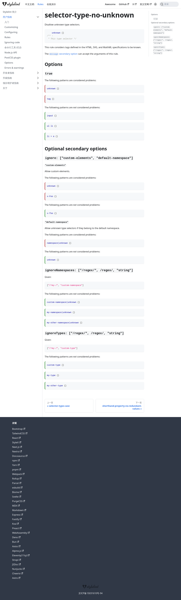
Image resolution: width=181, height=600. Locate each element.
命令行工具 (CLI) (13, 47)
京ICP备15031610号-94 (90, 593)
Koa (15, 523)
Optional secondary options (162, 22)
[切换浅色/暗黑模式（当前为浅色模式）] (155, 4)
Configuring (11, 32)
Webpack (18, 474)
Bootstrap (18, 428)
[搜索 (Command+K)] (169, 4)
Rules (40, 4)
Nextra (17, 451)
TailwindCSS (19, 433)
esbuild (17, 487)
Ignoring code (12, 42)
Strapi (16, 559)
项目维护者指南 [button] (11, 83)
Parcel (16, 483)
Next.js (17, 447)
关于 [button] (5, 88)
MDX (16, 505)
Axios (16, 546)
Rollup (16, 478)
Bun (15, 541)
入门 (7, 22)
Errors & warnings (14, 67)
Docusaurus (19, 456)
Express (17, 514)
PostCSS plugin (13, 57)
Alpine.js (18, 550)
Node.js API (11, 52)
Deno (16, 537)
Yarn (16, 465)
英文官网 (145, 4)
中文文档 (29, 4)
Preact (16, 528)
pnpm (16, 469)
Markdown (19, 510)
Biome (17, 492)
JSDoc (16, 564)
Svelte (16, 496)
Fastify (17, 519)
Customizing (11, 27)
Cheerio (17, 573)
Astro (16, 578)
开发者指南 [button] (8, 72)
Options (9, 62)
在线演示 (51, 4)
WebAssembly (21, 532)
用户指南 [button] (7, 16)
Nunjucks (18, 568)
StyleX (16, 442)
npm (16, 460)
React (16, 437)
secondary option (63, 53)
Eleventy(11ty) (21, 555)
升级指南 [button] (7, 77)
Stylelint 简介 (10, 11)
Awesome (110, 4)
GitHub (124, 4)
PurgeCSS (18, 501)
